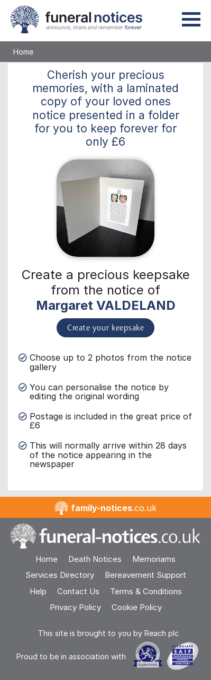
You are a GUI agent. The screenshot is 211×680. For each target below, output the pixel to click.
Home (23, 51)
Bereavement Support (145, 575)
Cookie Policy (137, 607)
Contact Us (78, 591)
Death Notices (95, 559)
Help (38, 591)
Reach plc (161, 633)
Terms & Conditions (146, 591)
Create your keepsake (105, 328)
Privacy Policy (75, 607)
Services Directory (59, 575)
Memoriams (154, 559)
